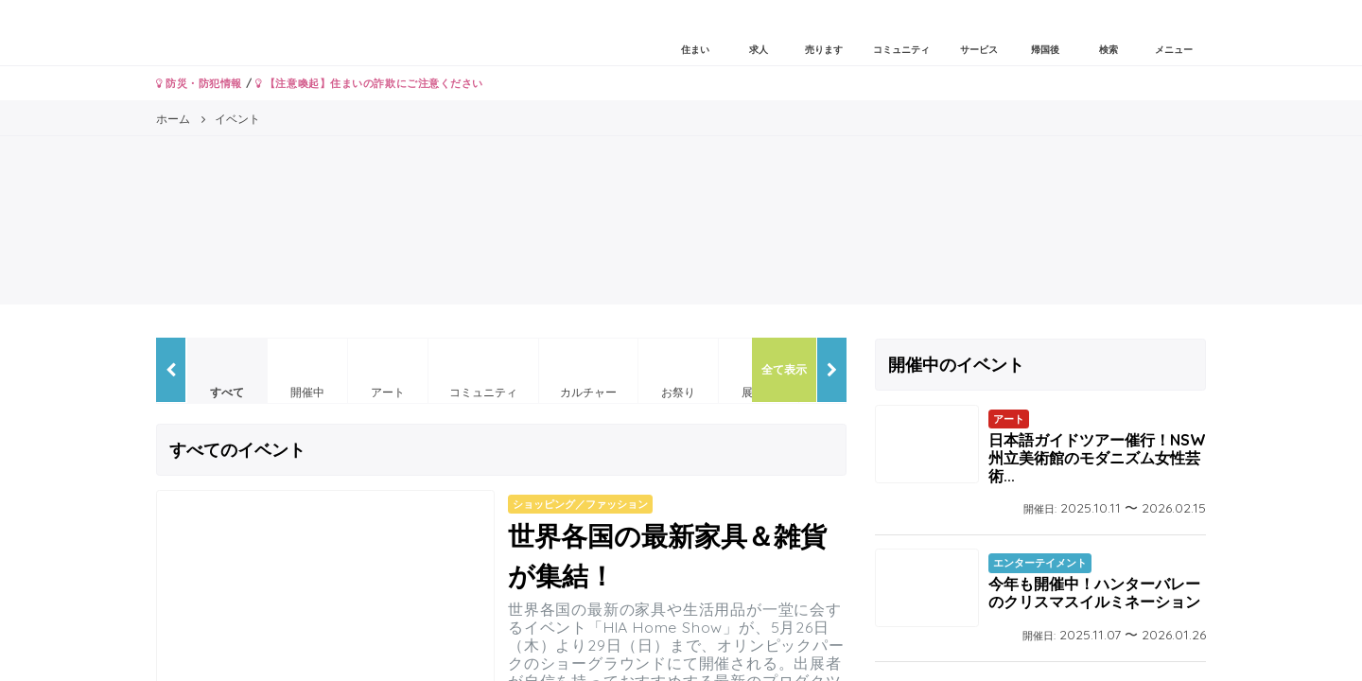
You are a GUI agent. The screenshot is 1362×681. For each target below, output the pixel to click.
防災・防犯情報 (199, 83)
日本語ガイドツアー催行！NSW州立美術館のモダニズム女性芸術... (1097, 457)
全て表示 (784, 369)
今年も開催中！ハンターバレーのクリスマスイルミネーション (1094, 592)
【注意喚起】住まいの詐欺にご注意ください (369, 83)
